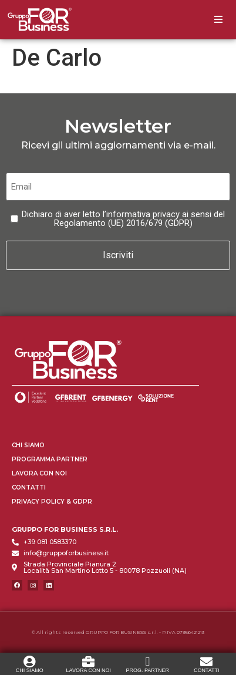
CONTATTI (207, 670)
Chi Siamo (28, 444)
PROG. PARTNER (147, 670)
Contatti (29, 487)
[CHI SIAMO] (29, 661)
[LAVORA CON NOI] (88, 661)
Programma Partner (49, 459)
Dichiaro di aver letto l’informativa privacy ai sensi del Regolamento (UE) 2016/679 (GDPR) (123, 219)
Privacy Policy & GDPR (52, 501)
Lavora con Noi (39, 473)
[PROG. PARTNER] (147, 661)
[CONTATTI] (206, 661)
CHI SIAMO (29, 670)
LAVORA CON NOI (88, 670)
